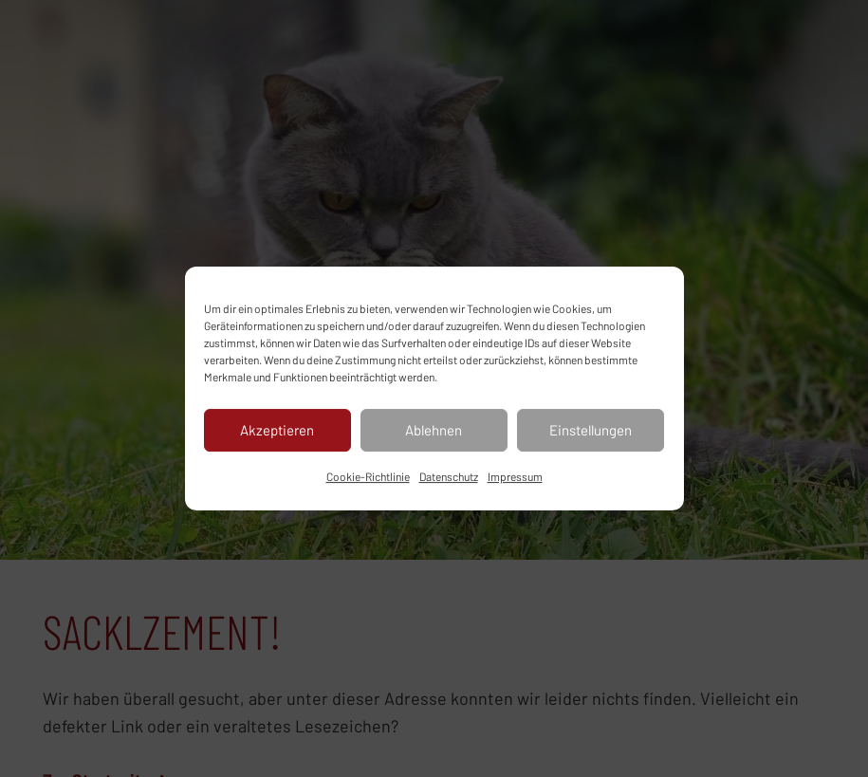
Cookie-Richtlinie (368, 476)
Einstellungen (590, 429)
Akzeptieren (277, 429)
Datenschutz (448, 476)
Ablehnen (433, 429)
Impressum (515, 476)
